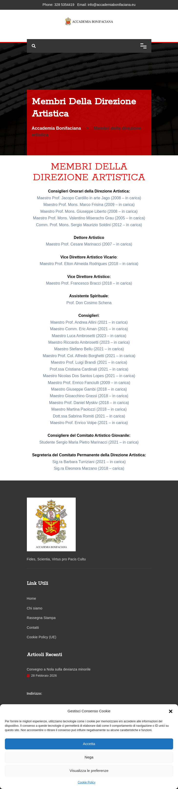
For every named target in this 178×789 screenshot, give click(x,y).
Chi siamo (34, 608)
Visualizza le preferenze (89, 770)
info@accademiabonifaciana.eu (112, 5)
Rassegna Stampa (41, 618)
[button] (170, 711)
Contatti (33, 627)
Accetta (89, 744)
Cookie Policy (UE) (41, 637)
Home (31, 598)
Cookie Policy (86, 782)
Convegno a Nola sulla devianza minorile (59, 669)
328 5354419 (64, 5)
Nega (89, 757)
